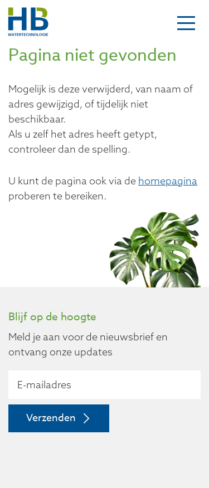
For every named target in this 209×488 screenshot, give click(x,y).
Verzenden (51, 418)
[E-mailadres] (104, 384)
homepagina (167, 180)
